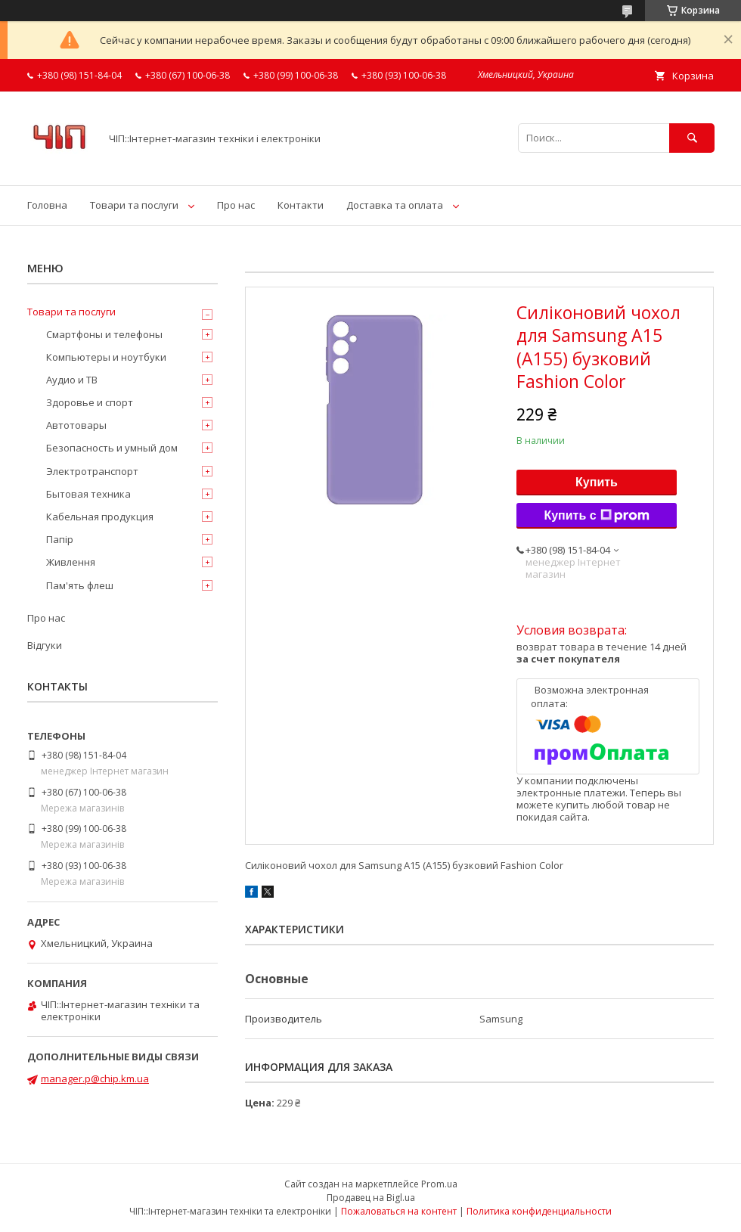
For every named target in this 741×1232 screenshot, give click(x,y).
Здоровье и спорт (89, 402)
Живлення (70, 562)
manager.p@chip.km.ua (95, 1078)
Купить (596, 482)
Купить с (596, 516)
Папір (59, 539)
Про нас (236, 205)
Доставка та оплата (394, 205)
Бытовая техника (88, 494)
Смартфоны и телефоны (104, 334)
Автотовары (76, 425)
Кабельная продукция (99, 516)
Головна (47, 205)
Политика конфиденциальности (539, 1211)
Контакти (300, 205)
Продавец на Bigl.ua (371, 1197)
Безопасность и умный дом (112, 448)
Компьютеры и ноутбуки (106, 357)
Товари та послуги (134, 205)
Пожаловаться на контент (399, 1211)
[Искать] (692, 138)
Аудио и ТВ (72, 379)
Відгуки (44, 645)
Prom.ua (439, 1184)
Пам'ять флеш (79, 585)
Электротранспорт (92, 471)
